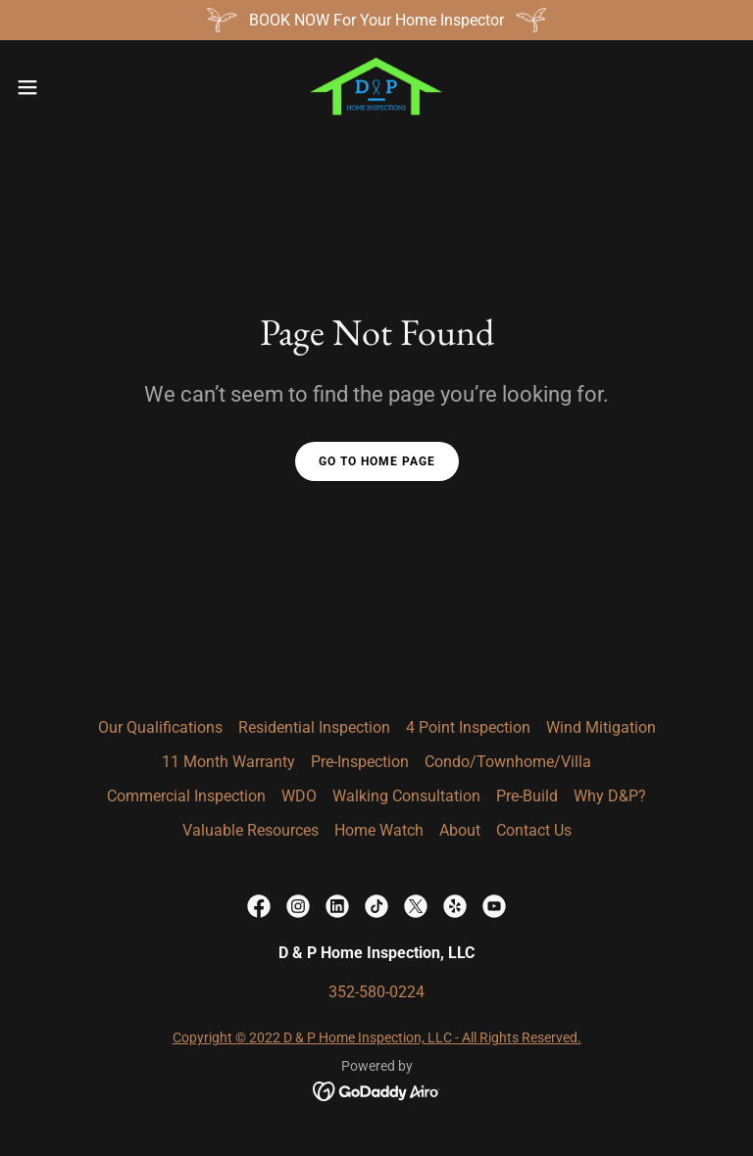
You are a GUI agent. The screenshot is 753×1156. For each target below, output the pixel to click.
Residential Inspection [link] (314, 727)
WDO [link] (299, 796)
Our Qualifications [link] (160, 727)
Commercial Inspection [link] (186, 796)
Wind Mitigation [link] (601, 727)
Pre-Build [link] (527, 796)
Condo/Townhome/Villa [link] (508, 761)
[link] (376, 87)
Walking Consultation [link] (406, 796)
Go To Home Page (377, 461)
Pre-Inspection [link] (360, 761)
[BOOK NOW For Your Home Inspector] (376, 20)
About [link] (459, 830)
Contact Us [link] (534, 830)
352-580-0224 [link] (376, 992)
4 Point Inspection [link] (468, 727)
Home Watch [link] (379, 830)
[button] (63, 87)
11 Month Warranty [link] (228, 761)
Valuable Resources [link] (250, 830)
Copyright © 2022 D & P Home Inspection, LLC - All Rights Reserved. (377, 1037)
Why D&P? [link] (610, 796)
